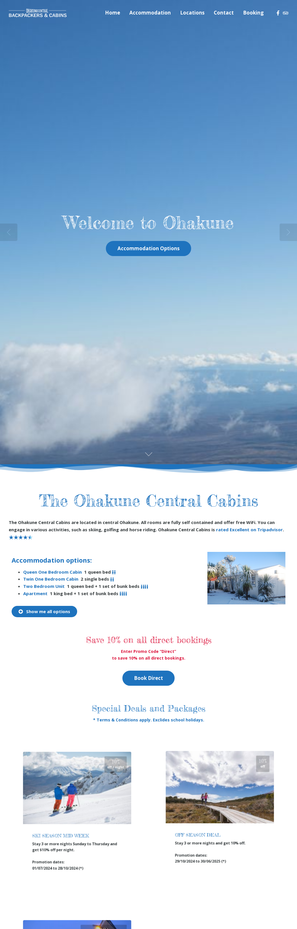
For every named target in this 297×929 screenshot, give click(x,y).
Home (112, 12)
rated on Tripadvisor (249, 529)
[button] (44, 611)
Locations (192, 12)
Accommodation (150, 12)
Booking (253, 12)
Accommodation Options (148, 248)
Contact (224, 12)
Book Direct (148, 678)
